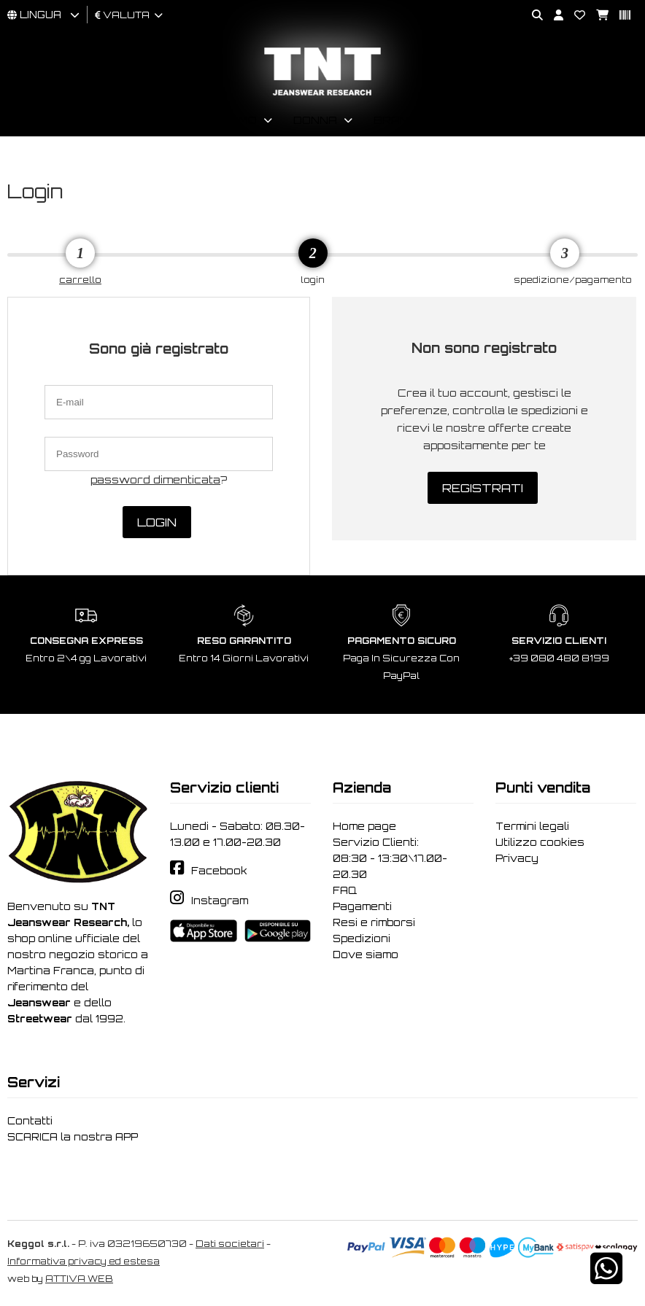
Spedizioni (361, 938)
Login (157, 522)
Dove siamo (365, 954)
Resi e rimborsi (374, 922)
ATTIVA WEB (79, 1278)
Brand (395, 120)
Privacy (516, 858)
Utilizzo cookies (539, 842)
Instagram (219, 900)
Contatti (30, 1121)
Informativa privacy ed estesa (83, 1261)
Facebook (219, 871)
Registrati (482, 488)
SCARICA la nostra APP (72, 1137)
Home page (364, 826)
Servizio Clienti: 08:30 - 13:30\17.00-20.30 (390, 858)
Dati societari (230, 1243)
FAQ (345, 890)
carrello (80, 279)
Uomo (239, 120)
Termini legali (532, 826)
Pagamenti (362, 906)
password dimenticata (155, 479)
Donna (315, 120)
